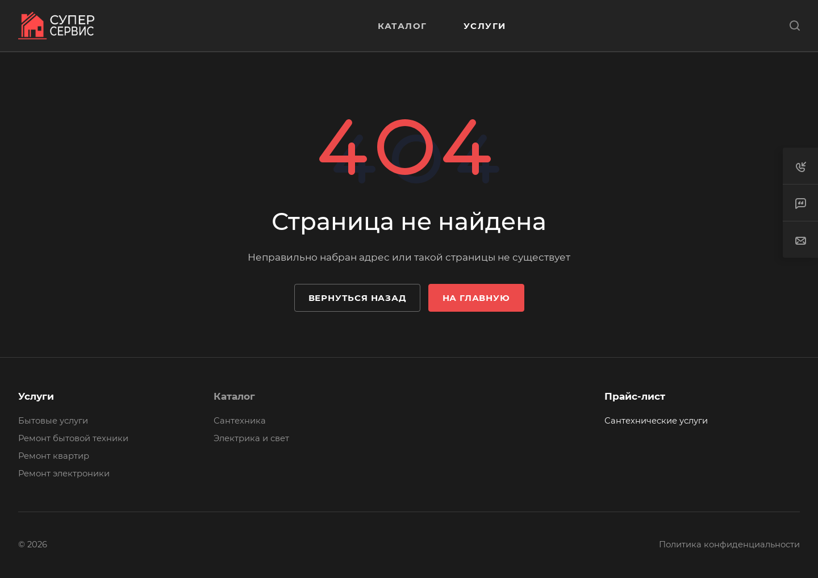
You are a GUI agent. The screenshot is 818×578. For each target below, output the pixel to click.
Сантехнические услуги (656, 421)
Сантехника (240, 421)
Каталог (234, 396)
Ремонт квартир (53, 456)
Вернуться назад (357, 297)
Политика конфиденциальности (729, 544)
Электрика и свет (251, 438)
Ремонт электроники (64, 473)
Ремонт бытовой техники (73, 438)
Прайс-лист (634, 396)
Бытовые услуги (53, 421)
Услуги (36, 396)
